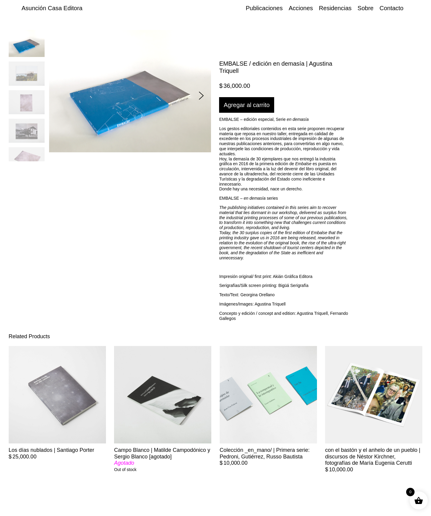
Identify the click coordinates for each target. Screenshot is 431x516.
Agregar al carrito (246, 105)
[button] (201, 95)
